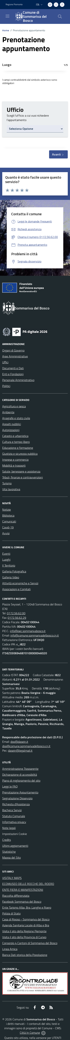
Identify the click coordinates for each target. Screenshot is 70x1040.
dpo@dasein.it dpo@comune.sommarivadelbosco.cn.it (26, 743)
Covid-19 (8, 527)
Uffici (5, 362)
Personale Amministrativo (18, 380)
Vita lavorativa (11, 489)
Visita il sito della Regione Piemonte (24, 931)
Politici (6, 386)
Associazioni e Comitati (16, 589)
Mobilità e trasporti (14, 465)
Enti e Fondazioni (13, 374)
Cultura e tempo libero (16, 442)
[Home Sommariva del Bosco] (33, 16)
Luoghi (6, 559)
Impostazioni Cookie (14, 834)
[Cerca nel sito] (59, 16)
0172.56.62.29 (17, 617)
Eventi (6, 553)
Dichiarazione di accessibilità (19, 774)
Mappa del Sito (11, 857)
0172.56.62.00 (16, 613)
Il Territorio (8, 565)
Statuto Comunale (13, 816)
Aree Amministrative (15, 356)
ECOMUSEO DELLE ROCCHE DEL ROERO (28, 884)
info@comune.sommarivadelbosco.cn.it (34, 635)
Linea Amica (9, 949)
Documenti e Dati (13, 368)
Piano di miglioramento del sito (21, 780)
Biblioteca (8, 515)
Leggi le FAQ (10, 786)
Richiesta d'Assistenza (16, 804)
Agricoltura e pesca (14, 406)
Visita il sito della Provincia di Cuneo (24, 937)
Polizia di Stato (11, 913)
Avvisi (6, 533)
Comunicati (9, 521)
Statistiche (9, 851)
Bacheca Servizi (12, 810)
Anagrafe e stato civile (16, 418)
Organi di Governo (13, 350)
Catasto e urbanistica (15, 436)
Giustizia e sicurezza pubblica (20, 453)
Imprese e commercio (15, 459)
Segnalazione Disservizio (17, 798)
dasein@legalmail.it (20, 750)
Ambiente (8, 412)
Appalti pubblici (11, 424)
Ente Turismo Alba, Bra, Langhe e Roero (26, 907)
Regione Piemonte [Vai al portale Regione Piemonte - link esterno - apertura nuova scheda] (14, 4)
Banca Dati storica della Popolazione (24, 955)
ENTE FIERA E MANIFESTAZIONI (22, 889)
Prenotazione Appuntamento (20, 792)
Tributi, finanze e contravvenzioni (22, 477)
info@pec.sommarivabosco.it (28, 631)
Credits (6, 840)
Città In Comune (30, 1032)
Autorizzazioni (10, 430)
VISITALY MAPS (12, 878)
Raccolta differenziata (15, 895)
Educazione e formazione (17, 448)
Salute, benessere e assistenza (21, 471)
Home (5, 30)
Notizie (6, 509)
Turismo (7, 483)
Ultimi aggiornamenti (15, 845)
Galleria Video (10, 577)
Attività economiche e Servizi (20, 583)
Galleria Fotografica (14, 571)
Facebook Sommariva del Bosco (21, 901)
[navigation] (7, 16)
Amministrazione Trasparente (20, 768)
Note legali (9, 828)
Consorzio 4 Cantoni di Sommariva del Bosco (29, 943)
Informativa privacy (14, 822)
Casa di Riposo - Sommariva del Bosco (25, 919)
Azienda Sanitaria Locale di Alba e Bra (25, 925)
